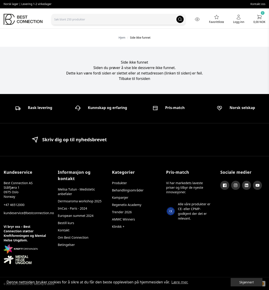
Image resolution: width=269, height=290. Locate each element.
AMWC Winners (123, 219)
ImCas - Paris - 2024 (72, 208)
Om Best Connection (73, 237)
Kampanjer (120, 197)
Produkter (119, 183)
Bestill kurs (66, 223)
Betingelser (66, 245)
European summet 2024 (76, 215)
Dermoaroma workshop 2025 (80, 201)
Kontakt (63, 230)
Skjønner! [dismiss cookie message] (246, 282)
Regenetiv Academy (126, 205)
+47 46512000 (14, 205)
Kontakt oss (257, 4)
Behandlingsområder (127, 190)
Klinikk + (118, 226)
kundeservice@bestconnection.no (26, 213)
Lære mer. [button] (179, 282)
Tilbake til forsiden (134, 78)
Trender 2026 (122, 212)
